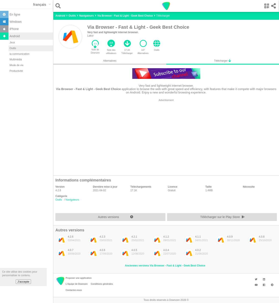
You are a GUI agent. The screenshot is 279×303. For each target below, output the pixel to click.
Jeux (12, 42)
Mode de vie (16, 65)
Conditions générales (102, 284)
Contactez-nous (74, 290)
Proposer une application (79, 278)
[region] (166, 136)
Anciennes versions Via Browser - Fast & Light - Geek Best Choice (165, 265)
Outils (13, 48)
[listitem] (70, 241)
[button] (59, 6)
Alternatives (109, 60)
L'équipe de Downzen (77, 284)
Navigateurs (72, 199)
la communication (19, 53)
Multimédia (16, 59)
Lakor (90, 35)
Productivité (16, 70)
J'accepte (23, 281)
